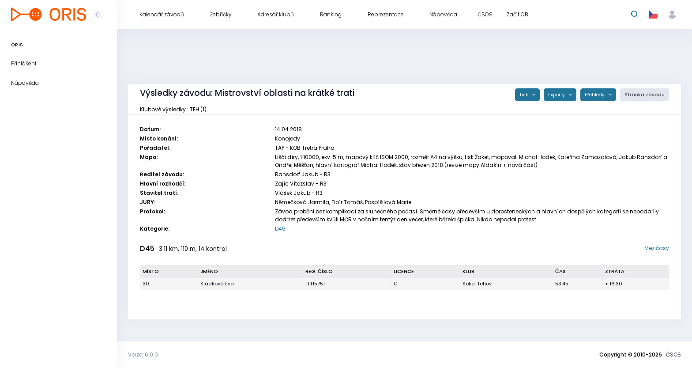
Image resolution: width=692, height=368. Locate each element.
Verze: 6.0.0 (143, 354)
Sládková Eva (217, 283)
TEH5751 (315, 283)
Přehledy (595, 94)
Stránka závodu (644, 94)
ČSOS (673, 354)
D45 (280, 228)
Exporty (557, 94)
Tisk (524, 94)
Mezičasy (656, 248)
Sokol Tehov (477, 283)
